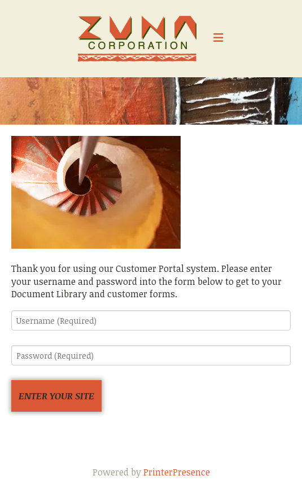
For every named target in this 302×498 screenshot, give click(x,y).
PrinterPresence (176, 472)
